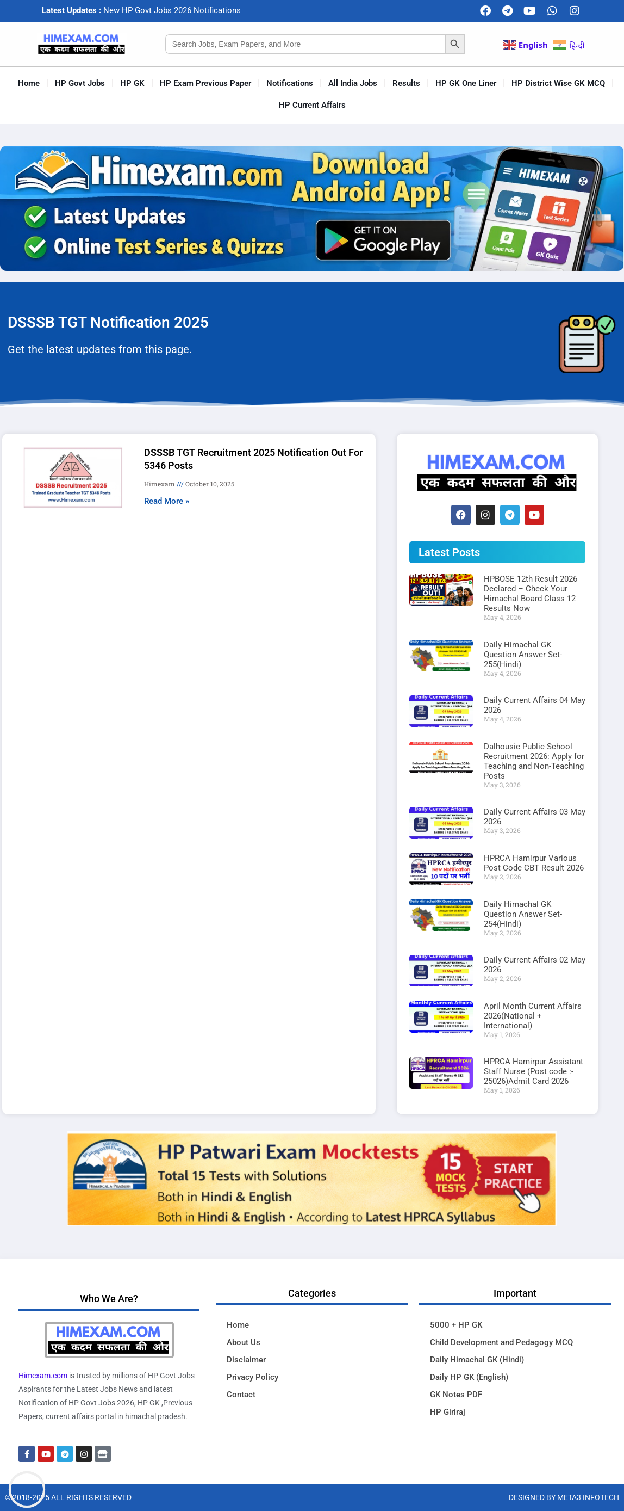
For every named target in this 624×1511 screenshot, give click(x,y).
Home (29, 83)
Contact (241, 1394)
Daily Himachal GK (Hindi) (477, 1360)
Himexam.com (42, 1375)
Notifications (289, 83)
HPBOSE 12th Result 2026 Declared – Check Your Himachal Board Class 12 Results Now (530, 593)
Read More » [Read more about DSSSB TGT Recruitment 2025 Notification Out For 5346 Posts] (166, 501)
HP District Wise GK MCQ (558, 83)
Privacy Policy (252, 1377)
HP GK (132, 83)
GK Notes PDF (456, 1394)
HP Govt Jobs (80, 83)
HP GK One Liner (465, 83)
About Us (243, 1342)
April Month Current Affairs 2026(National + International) (533, 1016)
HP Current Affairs (312, 105)
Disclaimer (246, 1360)
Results (406, 83)
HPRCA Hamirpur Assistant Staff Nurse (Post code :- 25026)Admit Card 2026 (533, 1071)
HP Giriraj (447, 1412)
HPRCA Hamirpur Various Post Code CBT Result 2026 (534, 863)
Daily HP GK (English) (469, 1377)
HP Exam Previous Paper (205, 83)
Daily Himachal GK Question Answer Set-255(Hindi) (523, 654)
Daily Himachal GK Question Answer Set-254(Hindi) (523, 914)
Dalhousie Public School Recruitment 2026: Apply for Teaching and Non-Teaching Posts (534, 761)
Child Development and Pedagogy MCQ (501, 1342)
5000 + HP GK (456, 1325)
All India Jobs (352, 83)
